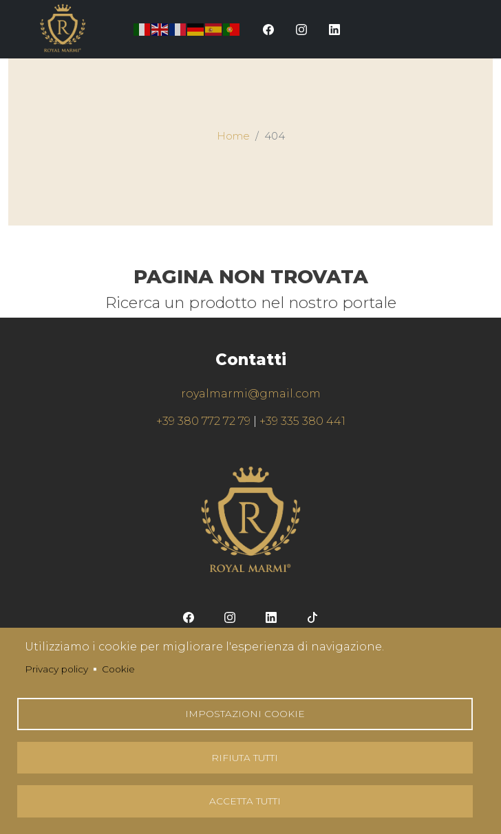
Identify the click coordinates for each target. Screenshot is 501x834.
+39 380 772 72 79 (203, 421)
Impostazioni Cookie (245, 710)
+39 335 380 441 (302, 421)
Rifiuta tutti (244, 755)
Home (233, 136)
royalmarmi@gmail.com (251, 393)
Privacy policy (56, 665)
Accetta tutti (245, 800)
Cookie (118, 665)
